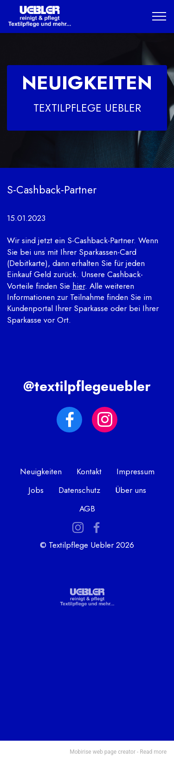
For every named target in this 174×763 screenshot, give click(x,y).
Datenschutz (79, 490)
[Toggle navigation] (159, 16)
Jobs (36, 490)
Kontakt (89, 471)
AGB (87, 509)
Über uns (130, 490)
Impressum (135, 471)
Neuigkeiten (41, 471)
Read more (153, 752)
